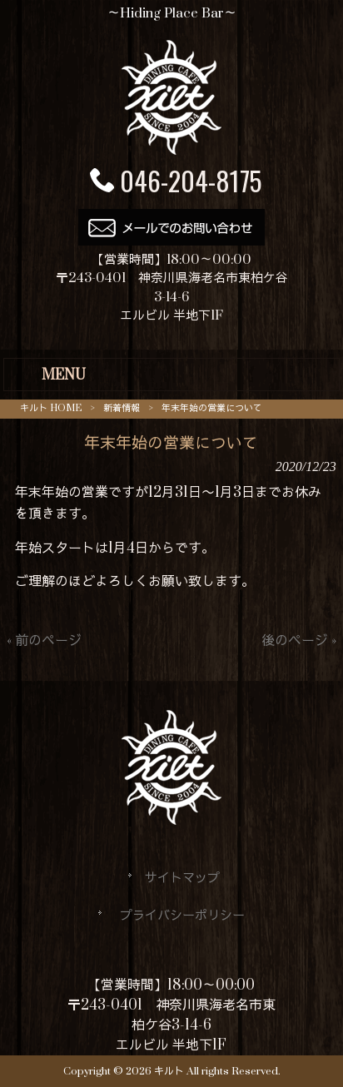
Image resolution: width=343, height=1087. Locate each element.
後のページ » (298, 641)
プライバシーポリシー (182, 916)
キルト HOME (51, 408)
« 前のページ (44, 641)
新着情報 (121, 408)
